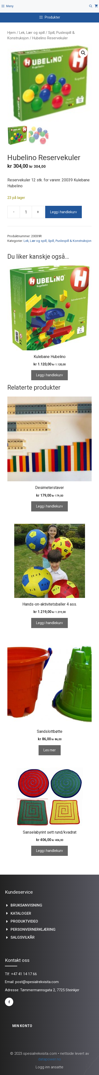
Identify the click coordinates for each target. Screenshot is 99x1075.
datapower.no (49, 1059)
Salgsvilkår (23, 937)
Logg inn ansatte (49, 1067)
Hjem (11, 32)
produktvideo (24, 921)
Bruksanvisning (26, 905)
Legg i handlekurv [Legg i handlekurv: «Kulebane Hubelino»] (49, 375)
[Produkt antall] (26, 212)
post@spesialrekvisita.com (37, 982)
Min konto (22, 1026)
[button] (83, 52)
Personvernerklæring (33, 929)
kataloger (21, 913)
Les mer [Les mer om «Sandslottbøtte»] (49, 750)
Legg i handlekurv (63, 212)
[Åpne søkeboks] (91, 6)
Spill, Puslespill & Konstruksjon (69, 241)
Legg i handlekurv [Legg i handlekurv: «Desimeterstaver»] (49, 506)
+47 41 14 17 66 (24, 974)
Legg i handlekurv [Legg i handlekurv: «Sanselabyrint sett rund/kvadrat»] (49, 850)
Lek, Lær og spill (32, 32)
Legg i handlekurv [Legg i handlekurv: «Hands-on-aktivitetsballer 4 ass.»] (49, 623)
